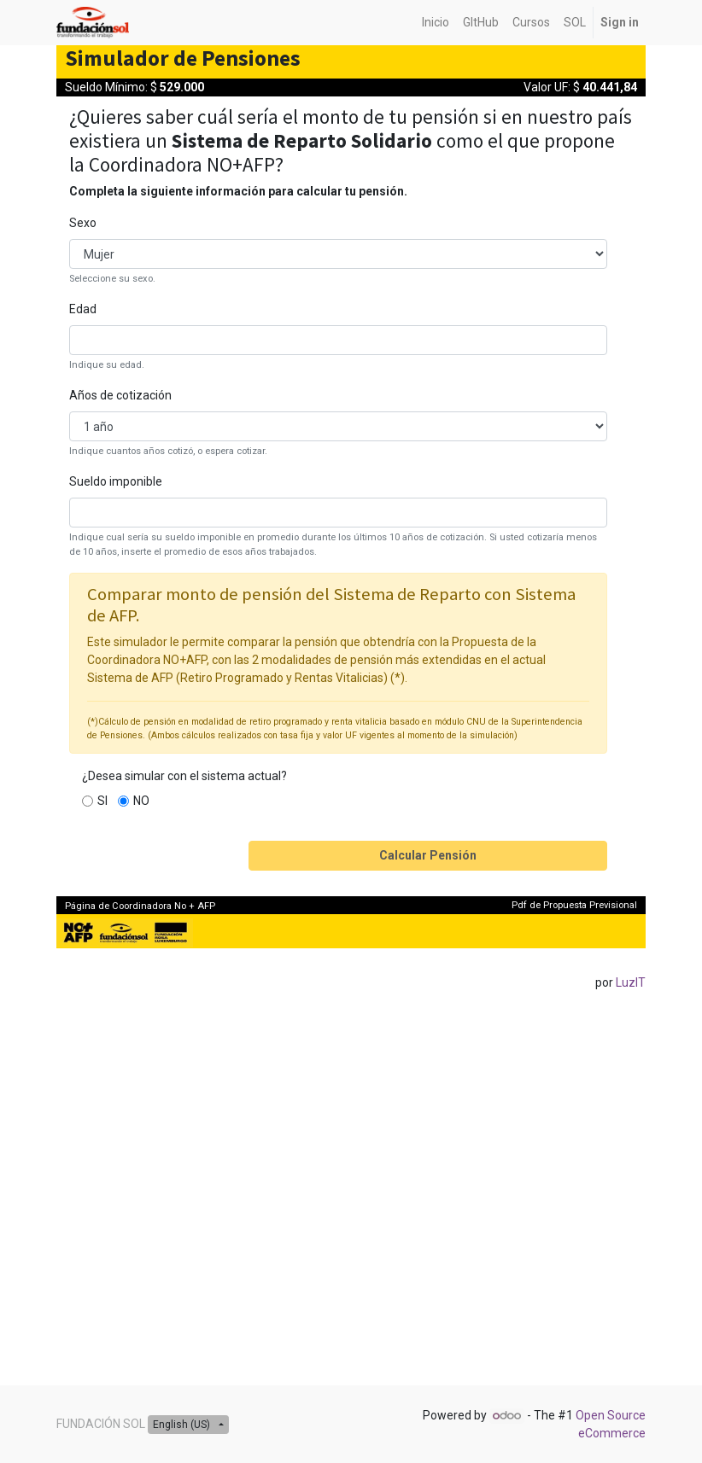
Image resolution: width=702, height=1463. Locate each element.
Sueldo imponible (115, 481)
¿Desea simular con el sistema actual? (184, 776)
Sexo (83, 223)
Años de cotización (120, 395)
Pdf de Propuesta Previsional (574, 905)
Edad (83, 309)
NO (141, 800)
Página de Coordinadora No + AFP (140, 906)
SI (102, 800)
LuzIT (631, 982)
